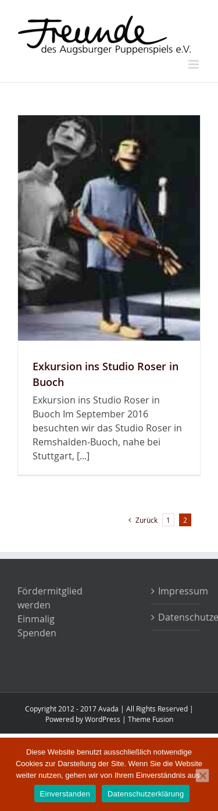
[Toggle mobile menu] (194, 64)
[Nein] (202, 775)
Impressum (176, 591)
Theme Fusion (150, 719)
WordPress (102, 719)
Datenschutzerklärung (176, 617)
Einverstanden (65, 793)
